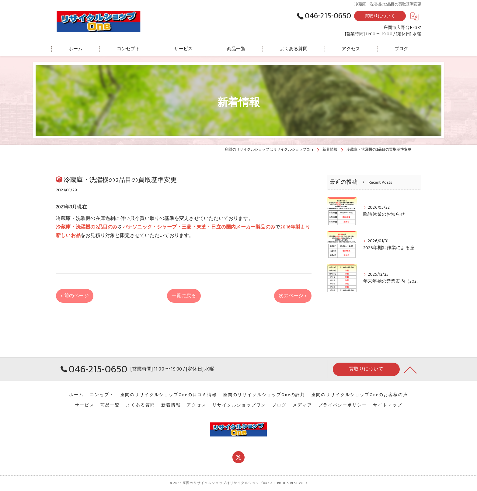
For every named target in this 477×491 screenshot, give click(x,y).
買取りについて (380, 15)
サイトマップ (387, 405)
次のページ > (293, 296)
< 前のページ (75, 296)
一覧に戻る (184, 296)
